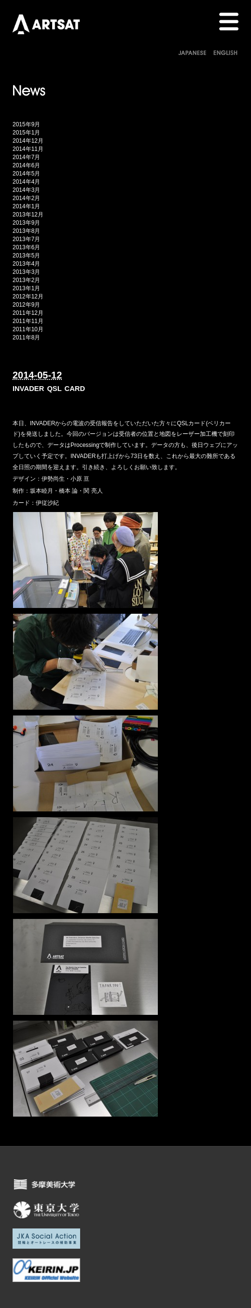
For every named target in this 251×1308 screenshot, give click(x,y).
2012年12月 (28, 296)
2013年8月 (26, 231)
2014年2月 (26, 198)
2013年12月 (28, 214)
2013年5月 (26, 255)
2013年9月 (26, 222)
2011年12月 (28, 313)
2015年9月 (26, 124)
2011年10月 (28, 329)
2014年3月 (26, 190)
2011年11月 (28, 321)
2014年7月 (26, 157)
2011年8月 (26, 337)
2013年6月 (26, 247)
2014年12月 (28, 140)
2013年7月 (26, 239)
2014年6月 (26, 165)
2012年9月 (26, 304)
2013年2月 (26, 280)
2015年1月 (26, 132)
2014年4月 (26, 181)
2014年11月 (28, 149)
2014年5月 (26, 173)
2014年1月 (26, 206)
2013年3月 (26, 272)
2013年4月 (26, 263)
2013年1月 (26, 288)
